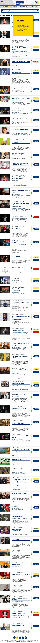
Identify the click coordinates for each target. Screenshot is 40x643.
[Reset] (38, 11)
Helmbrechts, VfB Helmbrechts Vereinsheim (18, 578)
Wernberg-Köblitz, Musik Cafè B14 (17, 472)
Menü (2, 1)
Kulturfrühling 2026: (16, 206)
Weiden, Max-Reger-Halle (15, 112)
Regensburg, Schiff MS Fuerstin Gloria (17, 439)
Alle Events (6, 6)
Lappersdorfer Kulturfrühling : (18, 371)
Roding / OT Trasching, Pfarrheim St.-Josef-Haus (19, 133)
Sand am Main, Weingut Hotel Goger (17, 102)
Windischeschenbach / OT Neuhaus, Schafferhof (19, 51)
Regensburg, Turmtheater (15, 121)
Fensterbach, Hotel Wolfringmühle (17, 166)
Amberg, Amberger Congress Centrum (18, 615)
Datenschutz (23, 641)
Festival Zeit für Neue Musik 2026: (19, 518)
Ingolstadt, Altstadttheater (16, 90)
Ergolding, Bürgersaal (15, 180)
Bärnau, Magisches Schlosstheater (17, 566)
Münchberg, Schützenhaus (16, 144)
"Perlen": (14, 270)
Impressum (17, 641)
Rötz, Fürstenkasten (15, 63)
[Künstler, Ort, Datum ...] (19, 11)
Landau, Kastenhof (15, 497)
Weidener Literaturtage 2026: (18, 319)
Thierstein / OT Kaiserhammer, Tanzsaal (18, 541)
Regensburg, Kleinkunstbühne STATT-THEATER (19, 244)
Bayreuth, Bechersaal (15, 74)
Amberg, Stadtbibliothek (15, 629)
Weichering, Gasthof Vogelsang (16, 532)
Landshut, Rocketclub (15, 385)
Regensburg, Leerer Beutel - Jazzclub (17, 359)
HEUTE (15, 6)
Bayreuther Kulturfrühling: (17, 601)
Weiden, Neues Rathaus (15, 321)
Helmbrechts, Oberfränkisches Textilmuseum (18, 208)
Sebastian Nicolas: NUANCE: (18, 36)
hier (22, 30)
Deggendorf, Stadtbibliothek (16, 306)
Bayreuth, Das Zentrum (15, 603)
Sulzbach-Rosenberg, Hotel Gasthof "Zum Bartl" (19, 425)
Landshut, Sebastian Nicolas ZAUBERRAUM (18, 37)
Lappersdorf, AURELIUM (15, 373)
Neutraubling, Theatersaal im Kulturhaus (18, 451)
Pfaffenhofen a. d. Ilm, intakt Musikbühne (18, 589)
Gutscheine (33, 6)
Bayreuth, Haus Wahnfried (16, 520)
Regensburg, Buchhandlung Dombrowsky (18, 272)
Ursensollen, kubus (14, 461)
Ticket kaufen (36, 20)
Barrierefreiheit (30, 641)
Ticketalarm (23, 6)
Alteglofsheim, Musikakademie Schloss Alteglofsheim (20, 332)
